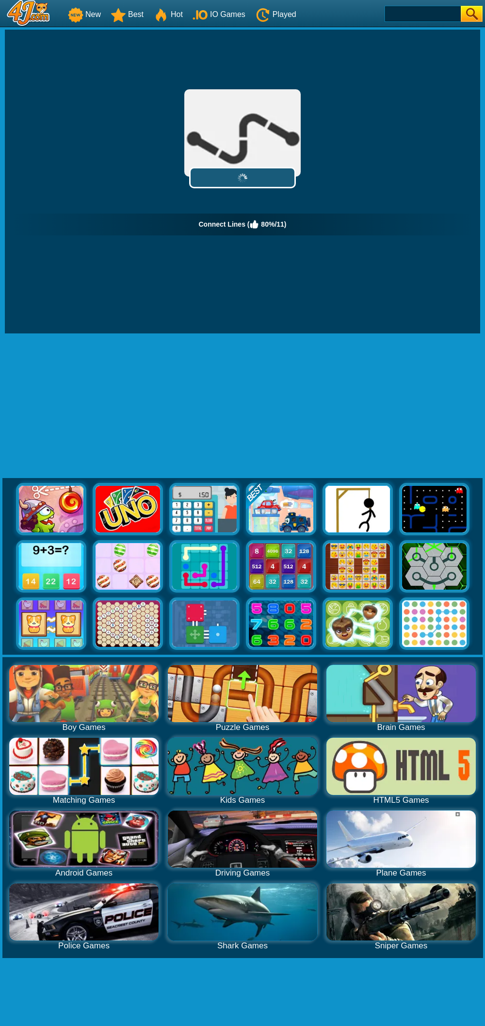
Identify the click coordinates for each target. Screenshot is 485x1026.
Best (127, 14)
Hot (168, 14)
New (84, 14)
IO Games (219, 14)
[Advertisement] (242, 406)
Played (275, 14)
